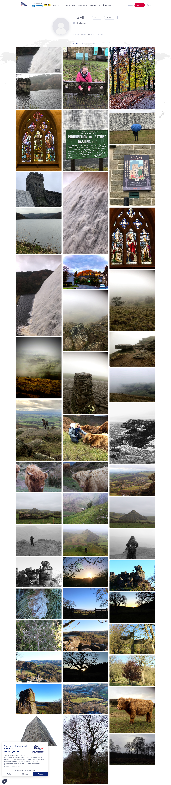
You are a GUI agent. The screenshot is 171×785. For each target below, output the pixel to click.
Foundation (95, 5)
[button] (4, 781)
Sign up (139, 5)
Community (82, 5)
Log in (130, 5)
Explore (107, 5)
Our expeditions (68, 5)
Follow (97, 17)
